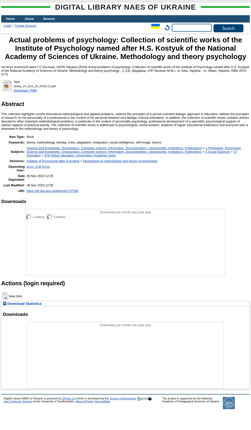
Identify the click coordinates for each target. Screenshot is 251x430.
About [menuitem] (29, 19)
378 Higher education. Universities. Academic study (80, 155)
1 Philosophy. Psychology (223, 148)
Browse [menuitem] (49, 19)
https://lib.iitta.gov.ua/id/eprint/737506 (52, 191)
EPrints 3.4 (69, 398)
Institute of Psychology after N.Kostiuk (53, 161)
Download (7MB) (25, 90)
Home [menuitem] (10, 19)
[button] (5, 295)
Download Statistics (22, 304)
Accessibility (102, 401)
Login (7, 25)
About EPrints (84, 401)
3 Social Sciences (217, 152)
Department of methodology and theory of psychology (120, 161)
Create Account (25, 25)
